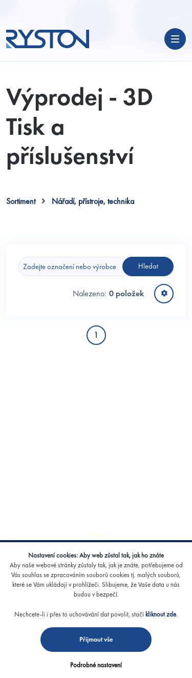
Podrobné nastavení (96, 665)
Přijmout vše (96, 639)
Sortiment (20, 201)
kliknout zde (160, 614)
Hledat (148, 266)
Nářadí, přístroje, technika (93, 201)
